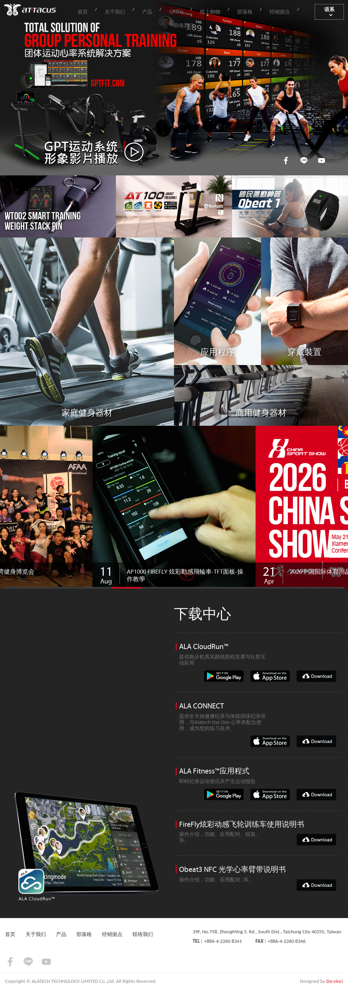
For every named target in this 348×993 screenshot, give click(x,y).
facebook (284, 160)
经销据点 (262, 10)
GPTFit (172, 10)
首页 (93, 10)
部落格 (232, 10)
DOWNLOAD (316, 677)
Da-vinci (334, 985)
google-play (224, 677)
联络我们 (295, 10)
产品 (148, 10)
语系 (326, 11)
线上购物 (201, 10)
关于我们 (121, 10)
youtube (321, 160)
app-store (270, 677)
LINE (303, 160)
